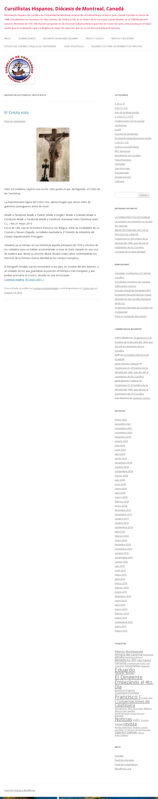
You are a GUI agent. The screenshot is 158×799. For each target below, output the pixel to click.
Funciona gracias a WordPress (19, 790)
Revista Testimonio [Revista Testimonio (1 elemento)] (123, 727)
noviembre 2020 (123, 432)
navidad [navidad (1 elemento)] (131, 711)
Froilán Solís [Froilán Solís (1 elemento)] (146, 698)
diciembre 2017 (123, 510)
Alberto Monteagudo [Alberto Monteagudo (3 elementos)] (129, 651)
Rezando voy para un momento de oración (117, 46)
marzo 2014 (121, 609)
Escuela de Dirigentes (126, 133)
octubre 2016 (122, 523)
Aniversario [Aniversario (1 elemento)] (148, 654)
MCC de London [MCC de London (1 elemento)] (135, 708)
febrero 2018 (122, 501)
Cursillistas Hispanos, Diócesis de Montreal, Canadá (64, 8)
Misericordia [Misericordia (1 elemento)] (121, 711)
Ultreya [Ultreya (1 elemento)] (130, 730)
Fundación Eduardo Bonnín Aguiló (133, 138)
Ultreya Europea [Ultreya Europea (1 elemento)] (142, 730)
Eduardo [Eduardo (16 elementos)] (125, 669)
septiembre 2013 (124, 622)
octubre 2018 (122, 467)
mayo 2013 (120, 626)
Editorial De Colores (125, 286)
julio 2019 (120, 445)
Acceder (119, 755)
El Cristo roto (16, 112)
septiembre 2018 (124, 471)
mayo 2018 (120, 488)
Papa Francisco (123, 159)
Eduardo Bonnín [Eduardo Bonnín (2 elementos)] (124, 673)
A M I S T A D (121, 108)
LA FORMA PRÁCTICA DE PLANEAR (132, 217)
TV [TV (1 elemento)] (126, 730)
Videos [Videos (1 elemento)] (141, 733)
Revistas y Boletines (122, 38)
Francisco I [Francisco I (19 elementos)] (127, 696)
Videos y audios (94, 38)
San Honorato (122, 168)
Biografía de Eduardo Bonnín (60, 38)
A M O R (120, 103)
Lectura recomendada (46, 288)
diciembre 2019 (123, 436)
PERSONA (120, 164)
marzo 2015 (121, 583)
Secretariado (122, 172)
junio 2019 (120, 449)
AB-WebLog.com (90, 797)
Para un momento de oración (131, 316)
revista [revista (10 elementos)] (130, 723)
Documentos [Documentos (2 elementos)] (132, 665)
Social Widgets (67, 797)
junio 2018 (120, 484)
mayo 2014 (120, 600)
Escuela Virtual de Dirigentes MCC (133, 290)
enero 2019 (121, 458)
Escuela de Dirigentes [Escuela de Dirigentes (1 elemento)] (125, 690)
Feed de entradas (124, 760)
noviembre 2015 (123, 548)
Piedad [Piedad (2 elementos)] (119, 724)
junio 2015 (120, 570)
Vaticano (119, 181)
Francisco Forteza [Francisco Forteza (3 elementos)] (127, 693)
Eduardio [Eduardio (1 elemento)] (145, 666)
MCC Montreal (122, 151)
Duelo (118, 129)
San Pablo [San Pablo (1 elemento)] (119, 730)
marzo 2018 (121, 497)
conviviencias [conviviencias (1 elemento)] (133, 663)
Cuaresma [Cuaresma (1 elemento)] (119, 666)
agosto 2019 (121, 441)
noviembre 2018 (123, 462)
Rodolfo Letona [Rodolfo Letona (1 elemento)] (140, 727)
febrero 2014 (122, 613)
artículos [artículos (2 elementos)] (120, 657)
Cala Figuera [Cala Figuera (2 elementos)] (144, 660)
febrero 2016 (122, 536)
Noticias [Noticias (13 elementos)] (123, 719)
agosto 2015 (121, 561)
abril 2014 (120, 604)
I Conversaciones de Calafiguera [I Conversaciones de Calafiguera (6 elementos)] (132, 703)
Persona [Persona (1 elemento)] (144, 720)
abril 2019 (120, 454)
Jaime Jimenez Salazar (127, 363)
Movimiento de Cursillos (128, 155)
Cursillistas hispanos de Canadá (132, 281)
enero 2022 (121, 419)
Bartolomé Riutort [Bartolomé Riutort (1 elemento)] (134, 657)
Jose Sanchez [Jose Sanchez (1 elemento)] (121, 708)
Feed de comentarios (126, 764)
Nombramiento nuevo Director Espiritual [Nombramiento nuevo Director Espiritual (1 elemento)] (130, 714)
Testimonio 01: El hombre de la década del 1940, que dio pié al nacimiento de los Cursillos (131, 243)
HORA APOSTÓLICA (74, 46)
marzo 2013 (121, 630)
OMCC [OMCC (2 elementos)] (136, 720)
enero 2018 (121, 505)
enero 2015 (121, 592)
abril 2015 (120, 579)
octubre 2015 (122, 553)
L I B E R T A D (122, 142)
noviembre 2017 (123, 514)
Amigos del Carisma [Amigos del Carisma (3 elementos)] (128, 654)
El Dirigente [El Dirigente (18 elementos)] (129, 677)
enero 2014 (121, 617)
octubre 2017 (122, 518)
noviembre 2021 (123, 428)
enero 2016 (121, 540)
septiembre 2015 (124, 557)
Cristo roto (88, 288)
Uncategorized (123, 177)
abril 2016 (120, 531)
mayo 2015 (120, 574)
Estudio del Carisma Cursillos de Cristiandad (30, 46)
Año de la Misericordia (127, 112)
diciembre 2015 (123, 544)
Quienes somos (27, 38)
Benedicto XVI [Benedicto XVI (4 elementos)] (125, 660)
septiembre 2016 (124, 527)
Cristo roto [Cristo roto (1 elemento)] (145, 663)
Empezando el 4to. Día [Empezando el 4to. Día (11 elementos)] (134, 684)
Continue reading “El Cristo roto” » (24, 279)
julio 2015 (120, 566)
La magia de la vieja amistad (130, 251)
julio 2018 (120, 480)
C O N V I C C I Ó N (124, 116)
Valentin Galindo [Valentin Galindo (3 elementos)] (126, 732)
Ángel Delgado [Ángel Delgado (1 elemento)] (121, 735)
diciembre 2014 (123, 596)
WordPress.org (123, 768)
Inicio (7, 38)
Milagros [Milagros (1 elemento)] (148, 708)
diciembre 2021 (123, 424)
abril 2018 (120, 492)
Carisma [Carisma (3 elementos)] (120, 663)
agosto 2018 (121, 475)
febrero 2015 (122, 587)
